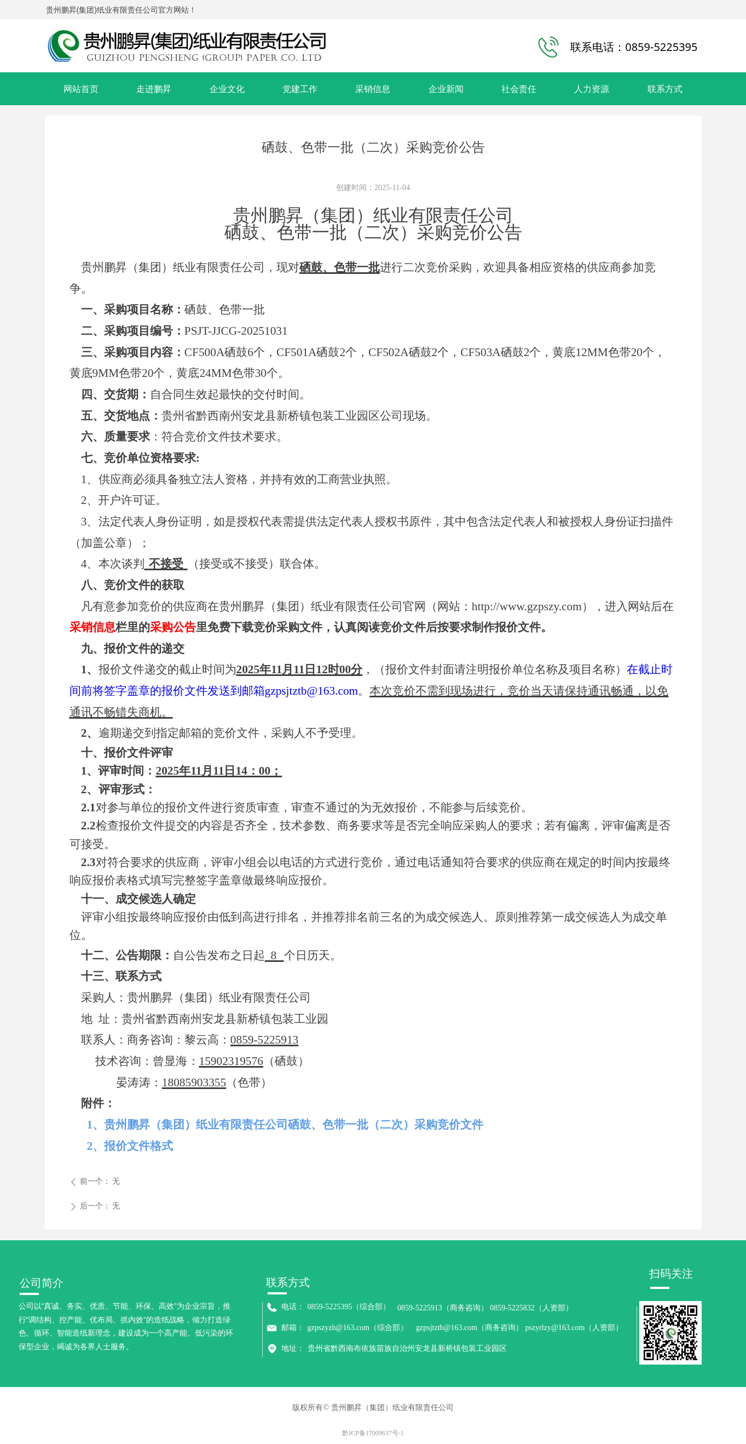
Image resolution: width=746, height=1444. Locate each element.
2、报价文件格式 (130, 1146)
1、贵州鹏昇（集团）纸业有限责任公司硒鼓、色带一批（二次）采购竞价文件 (285, 1124)
